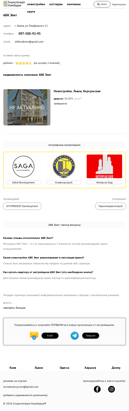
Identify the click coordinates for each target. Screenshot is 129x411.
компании (74, 4)
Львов (39, 368)
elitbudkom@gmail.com (29, 41)
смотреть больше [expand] (14, 307)
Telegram (90, 335)
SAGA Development (23, 182)
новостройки (36, 4)
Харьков (90, 368)
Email (50, 335)
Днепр (116, 368)
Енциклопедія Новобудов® (29, 403)
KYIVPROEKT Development (22, 206)
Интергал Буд (104, 182)
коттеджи (56, 4)
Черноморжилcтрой (110, 206)
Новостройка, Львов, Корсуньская (77, 91)
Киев (13, 368)
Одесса (64, 368)
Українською (119, 4)
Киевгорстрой (63, 182)
